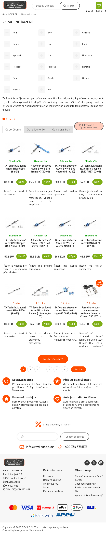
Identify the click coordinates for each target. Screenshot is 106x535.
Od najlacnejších (36, 129)
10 (57, 369)
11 (65, 369)
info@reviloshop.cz (40, 447)
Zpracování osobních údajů (89, 494)
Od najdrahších (61, 129)
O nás (46, 487)
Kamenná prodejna (53, 491)
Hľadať (70, 5)
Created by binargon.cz (14, 530)
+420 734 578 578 (75, 447)
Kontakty (48, 476)
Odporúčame (13, 129)
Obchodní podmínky (85, 483)
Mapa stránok (36, 530)
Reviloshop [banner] (17, 5)
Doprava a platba (52, 479)
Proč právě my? (51, 483)
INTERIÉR (12, 14)
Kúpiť (21, 182)
